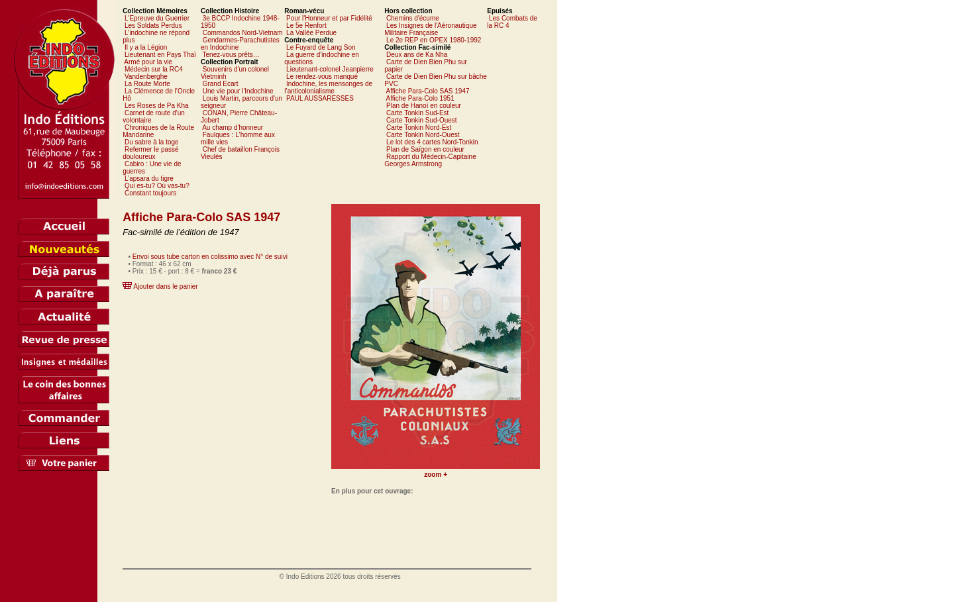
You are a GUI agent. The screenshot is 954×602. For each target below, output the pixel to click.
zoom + (435, 474)
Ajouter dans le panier (165, 286)
